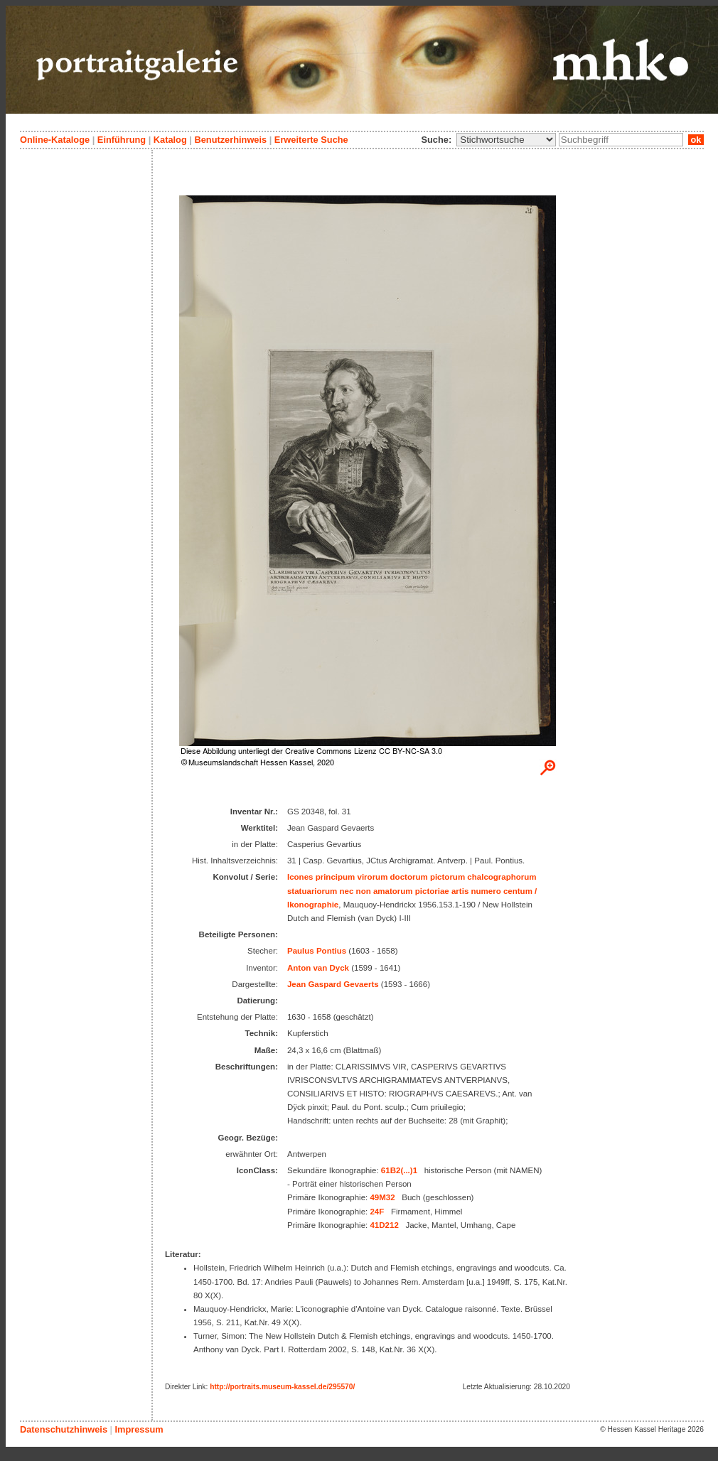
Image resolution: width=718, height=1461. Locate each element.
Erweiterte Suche (311, 139)
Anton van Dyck (318, 968)
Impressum (138, 1429)
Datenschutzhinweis (63, 1429)
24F (377, 1211)
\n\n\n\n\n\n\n (506, 139)
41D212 (384, 1225)
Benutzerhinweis (230, 139)
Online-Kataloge (55, 139)
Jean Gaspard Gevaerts (333, 984)
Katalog (170, 139)
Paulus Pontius (316, 951)
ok (696, 139)
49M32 (382, 1197)
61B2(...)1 (399, 1170)
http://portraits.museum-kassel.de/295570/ (282, 1387)
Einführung (121, 139)
